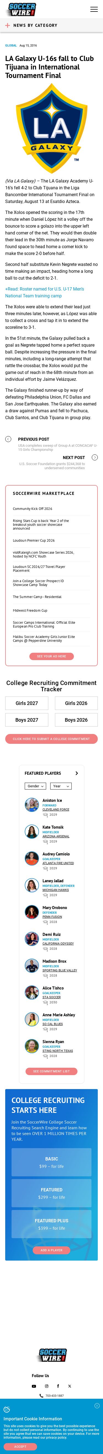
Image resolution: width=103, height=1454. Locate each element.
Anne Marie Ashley (59, 1014)
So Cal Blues (53, 1024)
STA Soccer (52, 997)
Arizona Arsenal (56, 836)
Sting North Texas (58, 1051)
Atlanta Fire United (58, 863)
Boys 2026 (76, 720)
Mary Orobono (55, 907)
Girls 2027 (27, 703)
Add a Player (51, 1250)
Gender (33, 786)
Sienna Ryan (53, 1041)
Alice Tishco (53, 988)
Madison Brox (54, 961)
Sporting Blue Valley (60, 970)
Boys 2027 (26, 720)
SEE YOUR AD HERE (51, 656)
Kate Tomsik (53, 827)
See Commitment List (51, 1071)
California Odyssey (58, 943)
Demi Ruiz (52, 934)
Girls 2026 (76, 703)
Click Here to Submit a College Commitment (51, 739)
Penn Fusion (52, 917)
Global (11, 45)
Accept (20, 1447)
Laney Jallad (53, 880)
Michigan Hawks (56, 890)
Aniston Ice (52, 800)
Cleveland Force (56, 809)
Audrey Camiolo (56, 854)
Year (56, 786)
